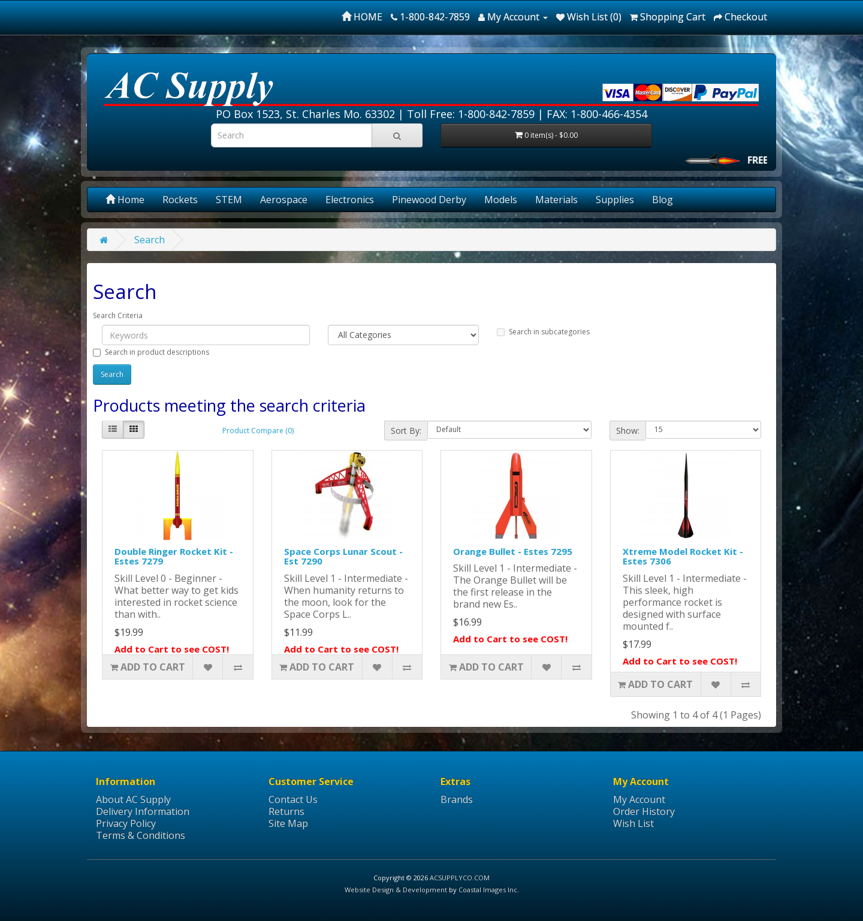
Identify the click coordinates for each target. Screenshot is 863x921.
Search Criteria (118, 315)
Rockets (180, 199)
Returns (286, 811)
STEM (229, 199)
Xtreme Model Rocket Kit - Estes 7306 (683, 556)
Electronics (349, 199)
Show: (627, 430)
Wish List (633, 823)
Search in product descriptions (151, 352)
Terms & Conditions (140, 835)
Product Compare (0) (258, 430)
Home (124, 199)
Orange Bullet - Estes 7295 (512, 551)
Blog (662, 199)
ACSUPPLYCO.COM (460, 877)
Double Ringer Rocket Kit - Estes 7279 (173, 556)
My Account (639, 799)
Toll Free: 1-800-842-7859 (471, 114)
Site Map (288, 823)
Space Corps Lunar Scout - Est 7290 (343, 556)
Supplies (615, 199)
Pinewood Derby (429, 199)
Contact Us (293, 799)
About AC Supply (133, 799)
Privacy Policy (126, 823)
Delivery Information (142, 811)
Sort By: (406, 430)
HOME (362, 16)
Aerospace (283, 199)
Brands (456, 799)
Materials (556, 199)
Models (500, 199)
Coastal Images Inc (487, 889)
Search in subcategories (543, 332)
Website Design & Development (396, 889)
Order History (644, 811)
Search (149, 239)
